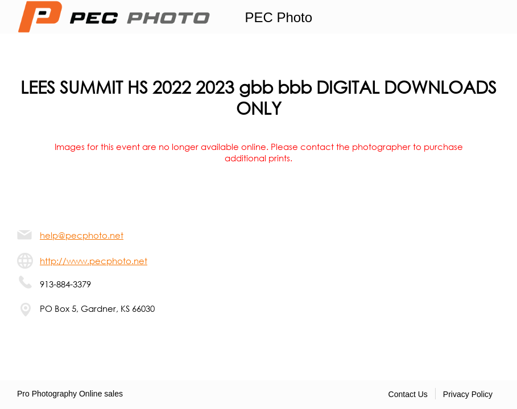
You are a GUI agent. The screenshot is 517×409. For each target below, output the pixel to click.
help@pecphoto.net (81, 235)
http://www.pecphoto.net (93, 260)
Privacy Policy (468, 394)
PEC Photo (278, 17)
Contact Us (408, 394)
